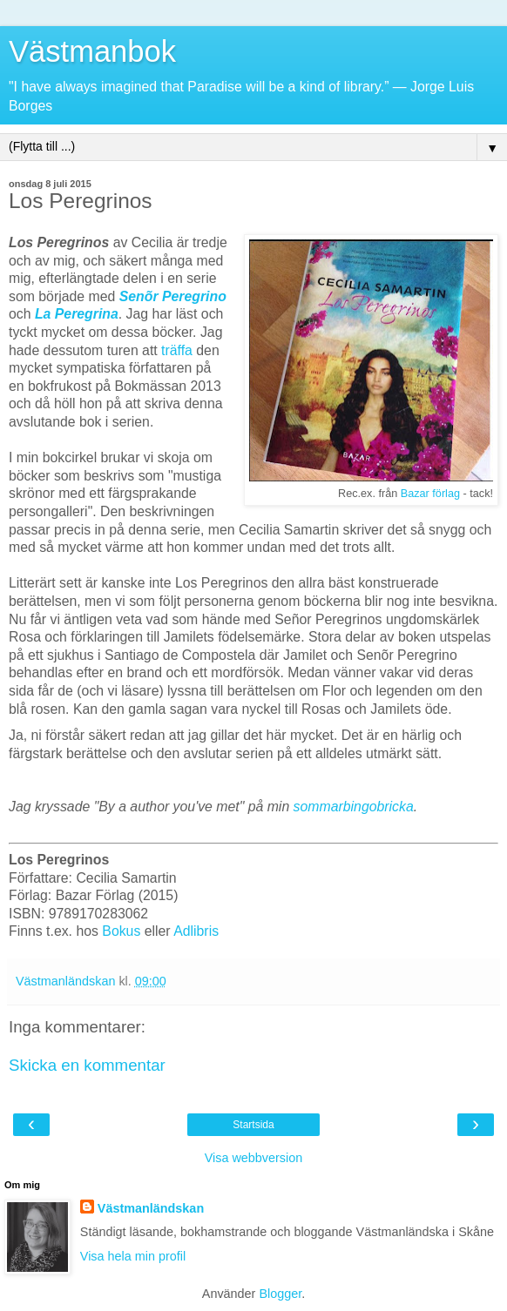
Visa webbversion (254, 1158)
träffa (177, 350)
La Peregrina (76, 313)
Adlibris (196, 931)
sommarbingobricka (354, 806)
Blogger (280, 1294)
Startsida (253, 1125)
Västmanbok (92, 51)
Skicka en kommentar (87, 1065)
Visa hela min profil (133, 1256)
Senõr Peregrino (172, 296)
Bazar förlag (430, 493)
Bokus (121, 931)
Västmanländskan (151, 1208)
